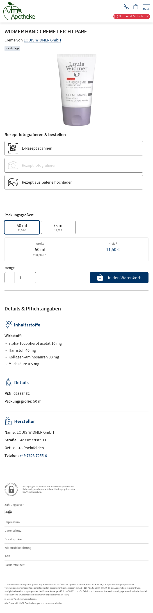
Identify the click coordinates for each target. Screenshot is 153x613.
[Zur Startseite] (21, 11)
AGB (7, 556)
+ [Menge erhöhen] (31, 277)
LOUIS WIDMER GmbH (42, 40)
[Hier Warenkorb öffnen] (135, 7)
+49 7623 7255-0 (33, 455)
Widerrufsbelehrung (18, 548)
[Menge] (20, 277)
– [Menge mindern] (9, 277)
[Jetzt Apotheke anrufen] (125, 7)
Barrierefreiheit (15, 565)
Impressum (12, 522)
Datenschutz (13, 531)
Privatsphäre (13, 539)
